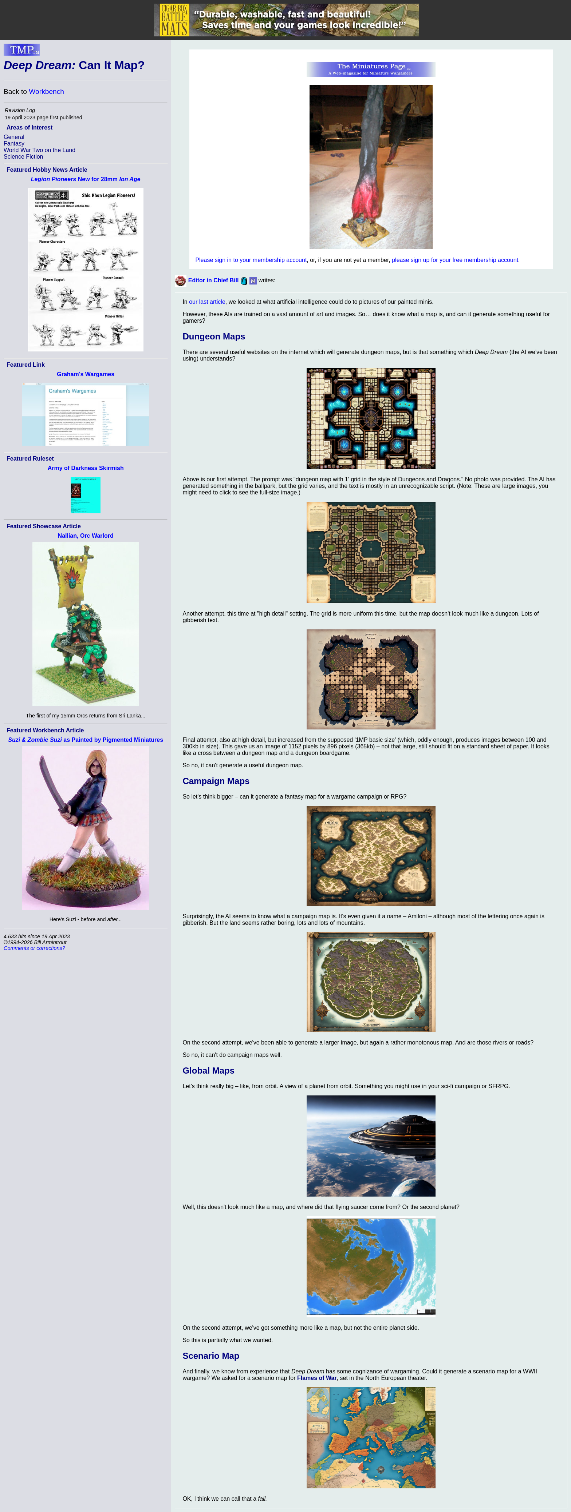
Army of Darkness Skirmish (86, 468)
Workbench (46, 91)
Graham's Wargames (85, 374)
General (14, 137)
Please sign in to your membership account (251, 260)
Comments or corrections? (34, 948)
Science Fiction (23, 157)
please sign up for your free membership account (455, 260)
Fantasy (14, 143)
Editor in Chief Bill (213, 281)
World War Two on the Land (39, 150)
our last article (207, 302)
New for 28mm (86, 179)
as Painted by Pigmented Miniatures (85, 740)
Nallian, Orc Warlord (86, 536)
